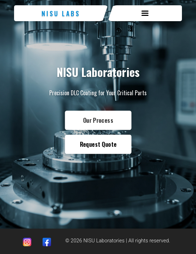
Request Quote (98, 144)
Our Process (98, 120)
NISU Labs (61, 13)
